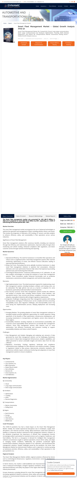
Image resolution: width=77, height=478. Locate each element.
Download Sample (24, 43)
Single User (67, 220)
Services (60, 6)
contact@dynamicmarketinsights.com (12, 1)
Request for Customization (39, 43)
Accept (61, 473)
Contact (66, 6)
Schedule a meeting (68, 43)
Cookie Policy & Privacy (57, 470)
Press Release (52, 6)
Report (10, 23)
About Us (72, 6)
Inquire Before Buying (54, 43)
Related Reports (50, 216)
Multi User (67, 224)
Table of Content (21, 216)
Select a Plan (67, 216)
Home (37, 6)
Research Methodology (35, 216)
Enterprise (67, 227)
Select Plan (67, 231)
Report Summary (8, 216)
